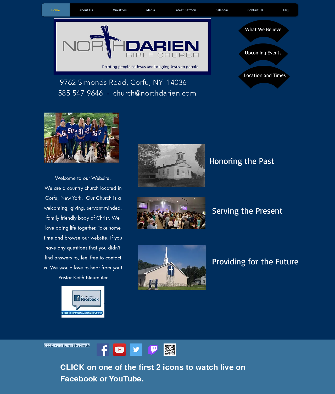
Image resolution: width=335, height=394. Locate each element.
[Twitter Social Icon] (136, 349)
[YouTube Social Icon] (119, 349)
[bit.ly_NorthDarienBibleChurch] (170, 349)
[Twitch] (153, 349)
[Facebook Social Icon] (103, 349)
